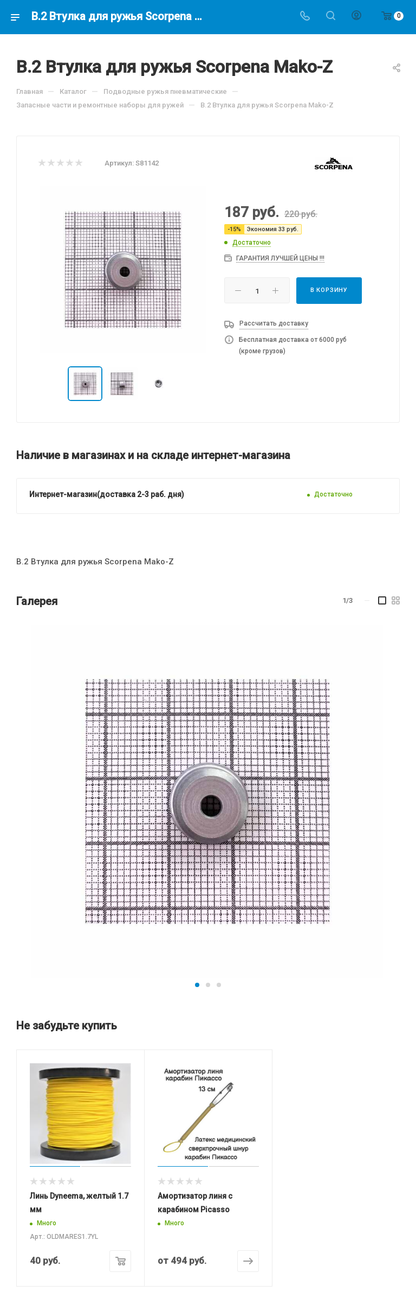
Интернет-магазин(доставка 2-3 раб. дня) (106, 494)
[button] (197, 985)
